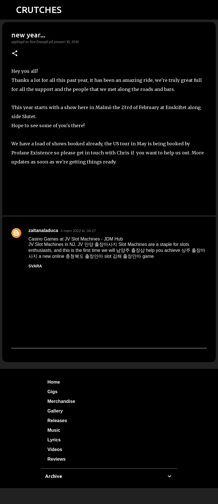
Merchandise (61, 401)
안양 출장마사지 (100, 244)
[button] (14, 54)
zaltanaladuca (43, 230)
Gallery (55, 411)
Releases (57, 420)
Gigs (52, 391)
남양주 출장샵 (130, 250)
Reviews (56, 459)
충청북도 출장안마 (84, 256)
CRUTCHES (39, 10)
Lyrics (54, 439)
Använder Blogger (109, 496)
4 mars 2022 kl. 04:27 (78, 231)
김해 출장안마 (127, 256)
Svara (35, 266)
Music (53, 430)
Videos (54, 449)
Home (53, 382)
